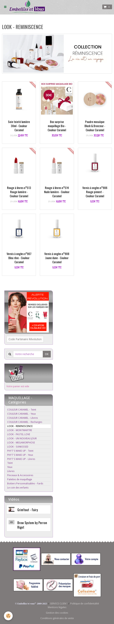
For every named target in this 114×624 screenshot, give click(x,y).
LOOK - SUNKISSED (17, 446)
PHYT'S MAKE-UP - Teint (20, 450)
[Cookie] (8, 615)
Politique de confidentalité (84, 603)
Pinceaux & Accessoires (20, 475)
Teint (10, 462)
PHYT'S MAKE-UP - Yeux (20, 454)
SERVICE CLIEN (58, 603)
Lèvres (10, 471)
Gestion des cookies (57, 612)
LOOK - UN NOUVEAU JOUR (22, 438)
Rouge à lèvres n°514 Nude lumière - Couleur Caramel (56, 191)
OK (47, 354)
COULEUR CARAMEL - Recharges (24, 422)
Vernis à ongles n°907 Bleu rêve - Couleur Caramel (19, 257)
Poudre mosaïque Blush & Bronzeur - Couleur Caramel (95, 125)
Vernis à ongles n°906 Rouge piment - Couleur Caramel (94, 191)
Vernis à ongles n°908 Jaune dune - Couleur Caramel (56, 257)
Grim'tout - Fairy (27, 509)
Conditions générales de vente (57, 618)
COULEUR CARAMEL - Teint (21, 409)
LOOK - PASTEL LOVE (18, 434)
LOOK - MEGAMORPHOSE (21, 442)
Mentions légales (57, 607)
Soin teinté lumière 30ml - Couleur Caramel (19, 125)
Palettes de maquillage (19, 479)
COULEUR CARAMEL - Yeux (21, 413)
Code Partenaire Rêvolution (25, 339)
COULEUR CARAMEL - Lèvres (22, 417)
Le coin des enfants (17, 487)
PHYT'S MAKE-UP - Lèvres (21, 459)
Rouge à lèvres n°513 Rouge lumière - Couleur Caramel (19, 191)
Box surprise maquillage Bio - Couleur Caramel (57, 125)
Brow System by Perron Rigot (32, 525)
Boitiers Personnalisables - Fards (25, 483)
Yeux (9, 467)
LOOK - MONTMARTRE (19, 430)
